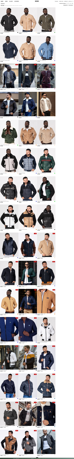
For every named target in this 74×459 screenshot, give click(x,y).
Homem (2, 1)
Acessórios (16, 1)
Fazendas (20, 5)
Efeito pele (17, 5)
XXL (72, 3)
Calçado (11, 1)
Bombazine (10, 5)
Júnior (6, 1)
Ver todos (2, 5)
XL (70, 3)
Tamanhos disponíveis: (62, 3)
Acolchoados (7, 5)
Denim (14, 5)
